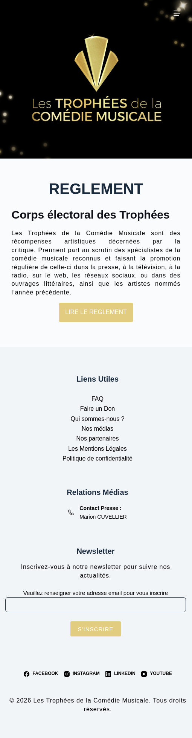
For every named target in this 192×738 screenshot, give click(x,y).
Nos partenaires (97, 438)
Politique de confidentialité (97, 458)
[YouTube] (156, 674)
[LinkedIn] (120, 674)
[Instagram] (82, 674)
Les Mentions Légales (97, 448)
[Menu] (177, 13)
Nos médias (97, 428)
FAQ (97, 399)
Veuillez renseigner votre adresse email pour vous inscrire (95, 593)
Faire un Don (97, 408)
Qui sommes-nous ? (97, 419)
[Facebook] (41, 674)
